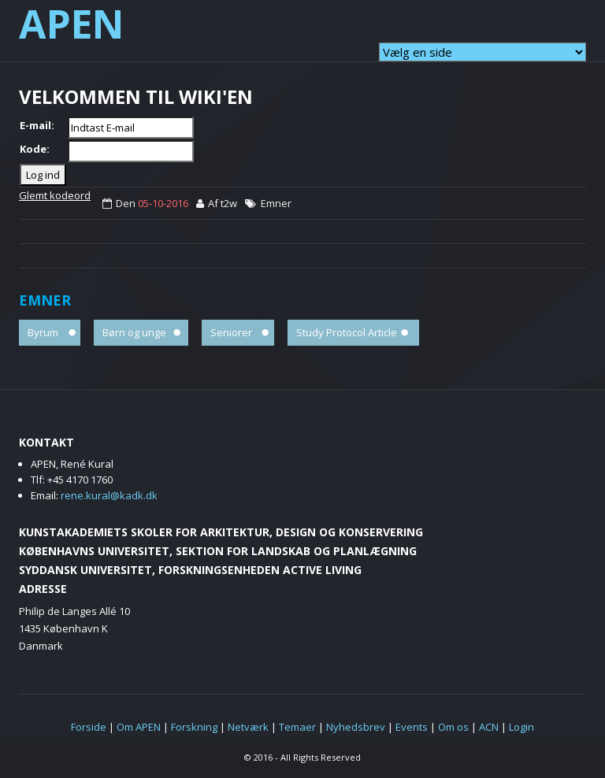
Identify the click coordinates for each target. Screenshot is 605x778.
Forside (88, 727)
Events (411, 727)
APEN (71, 23)
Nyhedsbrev (355, 727)
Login (521, 727)
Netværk (248, 727)
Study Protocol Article (346, 332)
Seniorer (231, 332)
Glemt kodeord (55, 195)
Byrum (43, 332)
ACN (489, 727)
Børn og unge (134, 332)
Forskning (194, 727)
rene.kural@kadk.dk (109, 495)
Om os (453, 727)
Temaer (297, 727)
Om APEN (139, 727)
